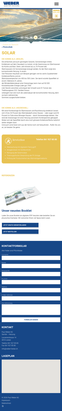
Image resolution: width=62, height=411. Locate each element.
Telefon (4, 287)
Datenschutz (6, 403)
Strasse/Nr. (6, 271)
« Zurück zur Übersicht (10, 45)
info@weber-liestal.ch (10, 349)
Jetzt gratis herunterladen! (14, 225)
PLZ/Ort (5, 279)
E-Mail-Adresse (7, 295)
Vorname (5, 255)
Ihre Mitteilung (7, 303)
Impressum (6, 400)
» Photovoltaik (7, 47)
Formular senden (31, 320)
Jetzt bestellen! (10, 232)
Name (4, 263)
